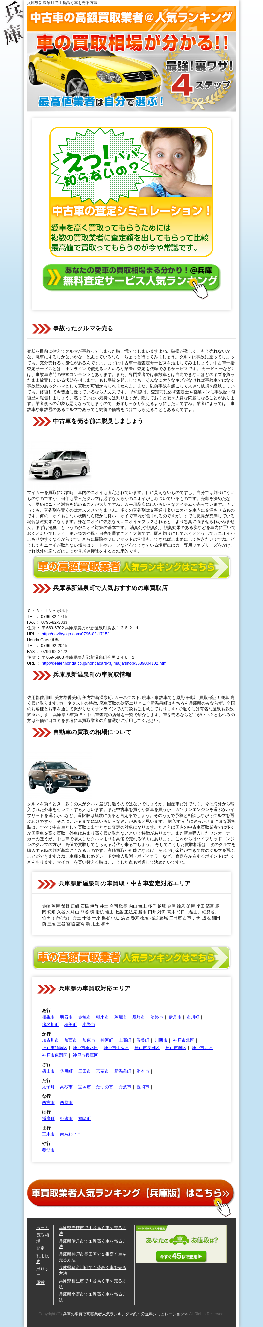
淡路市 (157, 1017)
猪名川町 (50, 1024)
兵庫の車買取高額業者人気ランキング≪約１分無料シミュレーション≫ (125, 1314)
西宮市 (48, 1102)
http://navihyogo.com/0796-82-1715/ (75, 633)
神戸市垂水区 (85, 1047)
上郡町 (125, 1040)
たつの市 (104, 1086)
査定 (40, 1248)
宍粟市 (102, 1071)
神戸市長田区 (147, 1047)
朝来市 (102, 1017)
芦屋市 (120, 1017)
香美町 (143, 1040)
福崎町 (84, 1118)
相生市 (48, 1017)
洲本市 (143, 1071)
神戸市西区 (202, 1047)
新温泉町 (122, 1071)
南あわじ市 (70, 1134)
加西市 (70, 1040)
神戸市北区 (183, 1040)
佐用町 (66, 1071)
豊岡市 (143, 1086)
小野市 (88, 1024)
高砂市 (66, 1086)
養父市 (48, 1150)
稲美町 (70, 1024)
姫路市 (66, 1118)
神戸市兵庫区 (85, 1055)
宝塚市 (84, 1086)
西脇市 (66, 1102)
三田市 (84, 1071)
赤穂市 (84, 1017)
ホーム (42, 1227)
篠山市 (48, 1071)
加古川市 (50, 1040)
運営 (40, 1282)
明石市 (66, 1017)
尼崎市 (138, 1017)
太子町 (48, 1086)
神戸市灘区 (175, 1047)
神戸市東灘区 (54, 1055)
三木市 (48, 1134)
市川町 (193, 1017)
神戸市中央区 (116, 1047)
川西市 (161, 1040)
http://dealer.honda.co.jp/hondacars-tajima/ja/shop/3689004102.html (105, 663)
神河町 (106, 1040)
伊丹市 (175, 1017)
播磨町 (48, 1118)
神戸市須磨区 (54, 1047)
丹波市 (125, 1086)
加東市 (88, 1040)
